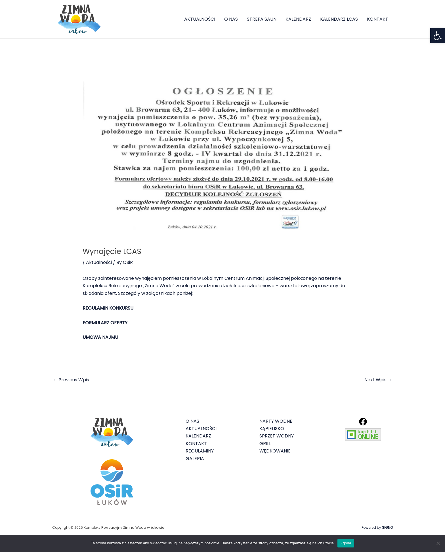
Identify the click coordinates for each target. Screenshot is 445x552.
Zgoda (345, 543)
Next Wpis (378, 380)
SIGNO (387, 527)
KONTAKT (377, 19)
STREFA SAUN (261, 19)
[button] (437, 35)
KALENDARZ (298, 19)
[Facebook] (363, 422)
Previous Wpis (71, 380)
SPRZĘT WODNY (276, 436)
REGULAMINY (200, 451)
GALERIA (195, 458)
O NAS (231, 19)
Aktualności (99, 262)
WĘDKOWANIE (275, 451)
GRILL (265, 443)
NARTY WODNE (275, 421)
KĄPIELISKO (271, 428)
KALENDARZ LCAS (339, 19)
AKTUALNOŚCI (199, 19)
